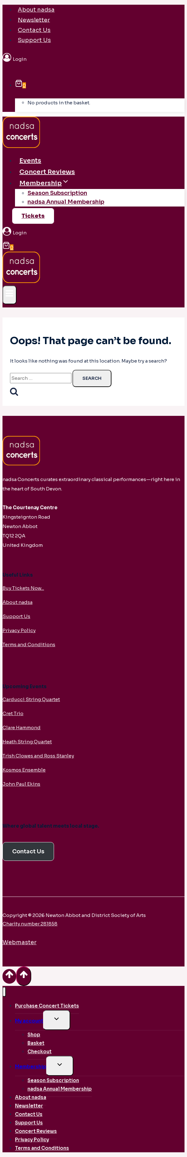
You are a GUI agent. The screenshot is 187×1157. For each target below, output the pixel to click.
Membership (30, 1067)
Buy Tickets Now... (23, 588)
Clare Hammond (21, 727)
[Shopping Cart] (20, 85)
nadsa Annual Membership (65, 201)
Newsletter (34, 19)
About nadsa (36, 9)
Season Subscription (57, 193)
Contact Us (34, 30)
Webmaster (19, 942)
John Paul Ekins (21, 784)
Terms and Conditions (28, 644)
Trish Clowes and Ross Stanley (38, 756)
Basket (35, 1043)
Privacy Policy (19, 630)
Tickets (33, 215)
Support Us (34, 40)
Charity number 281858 (29, 924)
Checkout (39, 1052)
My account (29, 1021)
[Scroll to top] (9, 976)
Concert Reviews (47, 172)
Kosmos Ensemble (24, 770)
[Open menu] (9, 294)
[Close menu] (4, 992)
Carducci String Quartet (31, 699)
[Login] (93, 59)
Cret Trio (12, 713)
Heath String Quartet (27, 742)
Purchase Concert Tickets (47, 1006)
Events (30, 161)
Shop (33, 1035)
